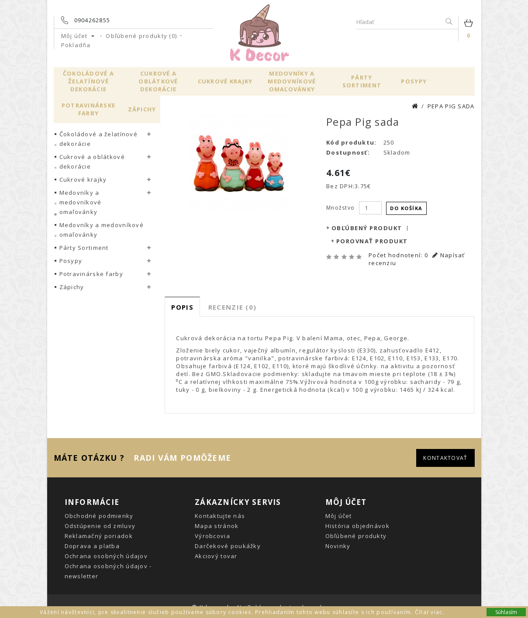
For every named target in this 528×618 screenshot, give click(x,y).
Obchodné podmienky (99, 515)
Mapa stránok (216, 525)
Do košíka (406, 207)
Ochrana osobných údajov (106, 555)
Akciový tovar (216, 555)
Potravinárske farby (89, 109)
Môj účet (338, 515)
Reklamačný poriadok (99, 535)
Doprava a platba (92, 545)
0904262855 (92, 20)
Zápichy (142, 109)
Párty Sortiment (362, 81)
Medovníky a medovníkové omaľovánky (292, 81)
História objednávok (357, 525)
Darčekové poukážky (228, 545)
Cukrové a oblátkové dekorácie (158, 81)
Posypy (414, 81)
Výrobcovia (212, 535)
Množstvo (340, 207)
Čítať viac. (430, 612)
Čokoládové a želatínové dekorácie (88, 81)
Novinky (338, 545)
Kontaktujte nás (220, 515)
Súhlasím (506, 612)
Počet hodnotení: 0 (398, 255)
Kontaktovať (445, 457)
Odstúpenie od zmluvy (100, 525)
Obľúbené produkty (356, 535)
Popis (182, 306)
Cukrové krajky (225, 81)
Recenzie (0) (232, 306)
